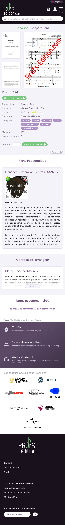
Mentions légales (12, 497)
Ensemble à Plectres (30, 124)
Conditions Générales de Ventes (19, 483)
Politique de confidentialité (17, 492)
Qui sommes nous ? (13, 467)
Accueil (7, 320)
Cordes (57, 120)
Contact (8, 463)
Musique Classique (29, 128)
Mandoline (47, 120)
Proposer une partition (14, 488)
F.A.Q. (7, 472)
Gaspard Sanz (27, 104)
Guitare (36, 120)
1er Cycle (26, 120)
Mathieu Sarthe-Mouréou (32, 108)
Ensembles (45, 124)
